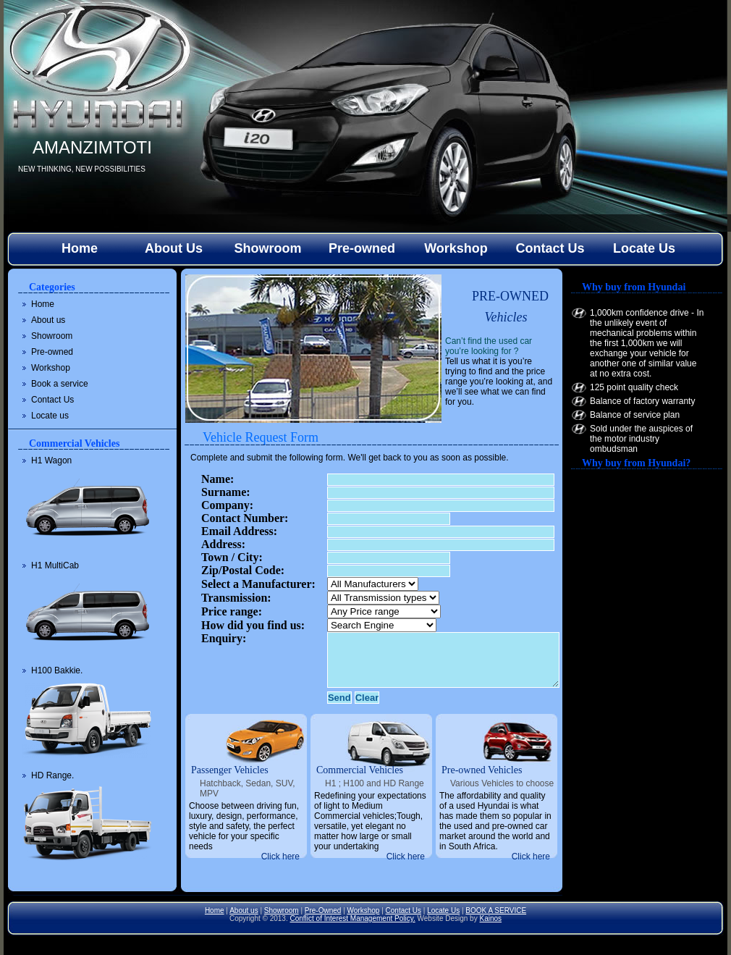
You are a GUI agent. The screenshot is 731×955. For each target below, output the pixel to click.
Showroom (268, 248)
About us (48, 320)
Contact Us (549, 248)
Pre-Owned (323, 910)
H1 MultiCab (55, 565)
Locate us (50, 416)
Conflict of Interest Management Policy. (352, 918)
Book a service (59, 384)
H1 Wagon (51, 460)
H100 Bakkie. (57, 670)
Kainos (490, 918)
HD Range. (52, 775)
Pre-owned (362, 248)
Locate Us (644, 248)
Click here (280, 856)
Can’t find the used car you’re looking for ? (488, 346)
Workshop (456, 248)
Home (80, 248)
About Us (174, 248)
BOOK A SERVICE (495, 910)
